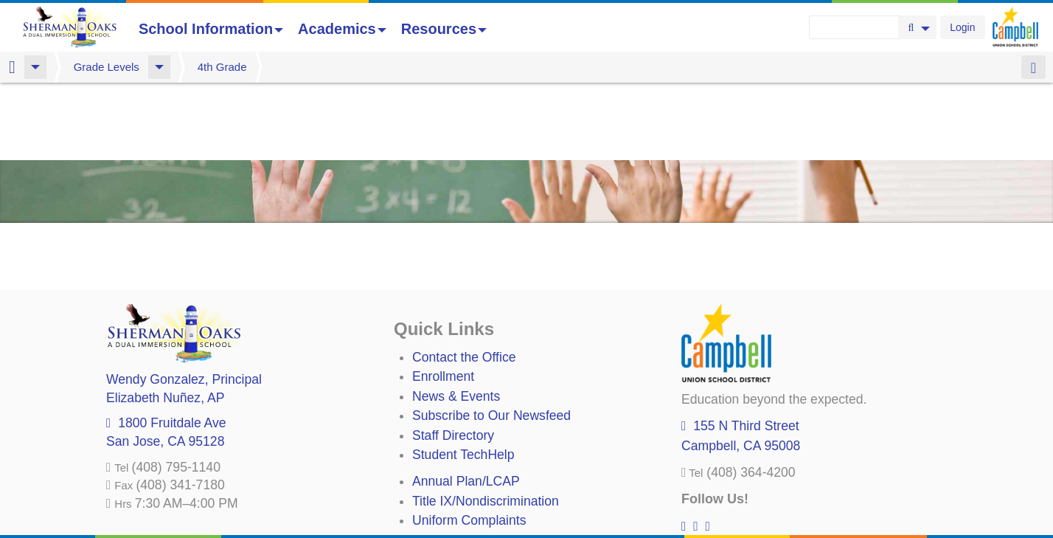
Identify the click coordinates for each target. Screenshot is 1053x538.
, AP (165, 320)
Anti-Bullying (448, 462)
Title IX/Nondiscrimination (485, 423)
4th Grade (222, 67)
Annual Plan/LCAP (466, 403)
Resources (444, 29)
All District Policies (465, 501)
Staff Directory (453, 358)
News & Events (456, 318)
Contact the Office (464, 279)
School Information (211, 29)
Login (962, 27)
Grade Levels (106, 67)
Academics (342, 29)
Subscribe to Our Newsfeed (491, 338)
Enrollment (443, 299)
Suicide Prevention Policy (485, 482)
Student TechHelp (463, 377)
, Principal (184, 301)
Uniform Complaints (469, 442)
